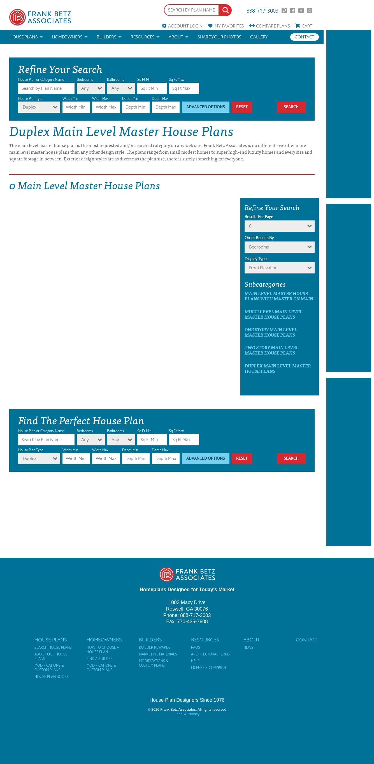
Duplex (29, 107)
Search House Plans (53, 647)
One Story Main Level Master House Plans (271, 332)
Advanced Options (205, 107)
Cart (307, 26)
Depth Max (160, 98)
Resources (142, 37)
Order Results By (259, 238)
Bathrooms (115, 79)
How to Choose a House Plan (103, 649)
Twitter (301, 10)
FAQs (195, 647)
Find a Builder (100, 659)
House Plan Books (51, 677)
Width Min (70, 98)
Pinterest (284, 10)
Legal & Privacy (187, 714)
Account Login (185, 26)
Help (195, 661)
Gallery (259, 37)
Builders (106, 37)
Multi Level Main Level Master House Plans (274, 314)
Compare (273, 26)
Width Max (100, 98)
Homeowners (67, 37)
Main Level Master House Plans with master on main (279, 296)
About (176, 37)
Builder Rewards (155, 647)
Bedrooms (85, 79)
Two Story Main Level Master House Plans (272, 350)
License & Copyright (209, 668)
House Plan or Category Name (41, 79)
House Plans (24, 37)
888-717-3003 (262, 10)
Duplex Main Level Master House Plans (278, 368)
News (248, 647)
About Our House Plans (50, 656)
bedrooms (259, 247)
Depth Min (130, 98)
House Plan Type (30, 98)
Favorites (229, 26)
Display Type (256, 259)
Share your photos (219, 37)
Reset (242, 107)
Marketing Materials (158, 654)
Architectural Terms (210, 654)
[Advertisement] (348, 114)
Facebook (292, 10)
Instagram (309, 10)
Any (85, 88)
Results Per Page (259, 217)
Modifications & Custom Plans (49, 667)
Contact (304, 37)
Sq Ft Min (144, 79)
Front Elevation (263, 268)
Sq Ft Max (176, 79)
